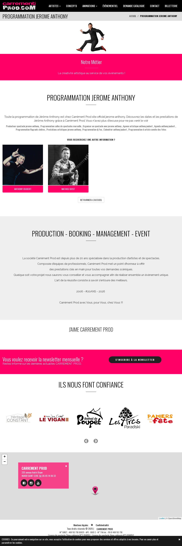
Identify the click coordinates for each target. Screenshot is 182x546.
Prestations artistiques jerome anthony (64, 129)
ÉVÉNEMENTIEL (110, 6)
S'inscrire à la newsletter (135, 359)
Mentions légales (80, 524)
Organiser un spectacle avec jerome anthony (102, 126)
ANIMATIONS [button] (89, 6)
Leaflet (162, 518)
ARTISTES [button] (55, 6)
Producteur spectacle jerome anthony (22, 126)
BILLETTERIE (171, 6)
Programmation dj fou (92, 129)
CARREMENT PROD (105, 528)
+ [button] (5, 456)
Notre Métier (91, 62)
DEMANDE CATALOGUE (134, 6)
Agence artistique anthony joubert (138, 126)
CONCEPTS (71, 6)
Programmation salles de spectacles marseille (60, 126)
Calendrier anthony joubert (115, 129)
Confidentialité (102, 524)
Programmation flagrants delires (30, 129)
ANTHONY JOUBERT (22, 188)
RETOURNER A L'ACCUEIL (91, 199)
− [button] (5, 461)
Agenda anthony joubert (164, 126)
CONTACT (154, 6)
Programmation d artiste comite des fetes (147, 129)
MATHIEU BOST (68, 188)
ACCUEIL (132, 16)
